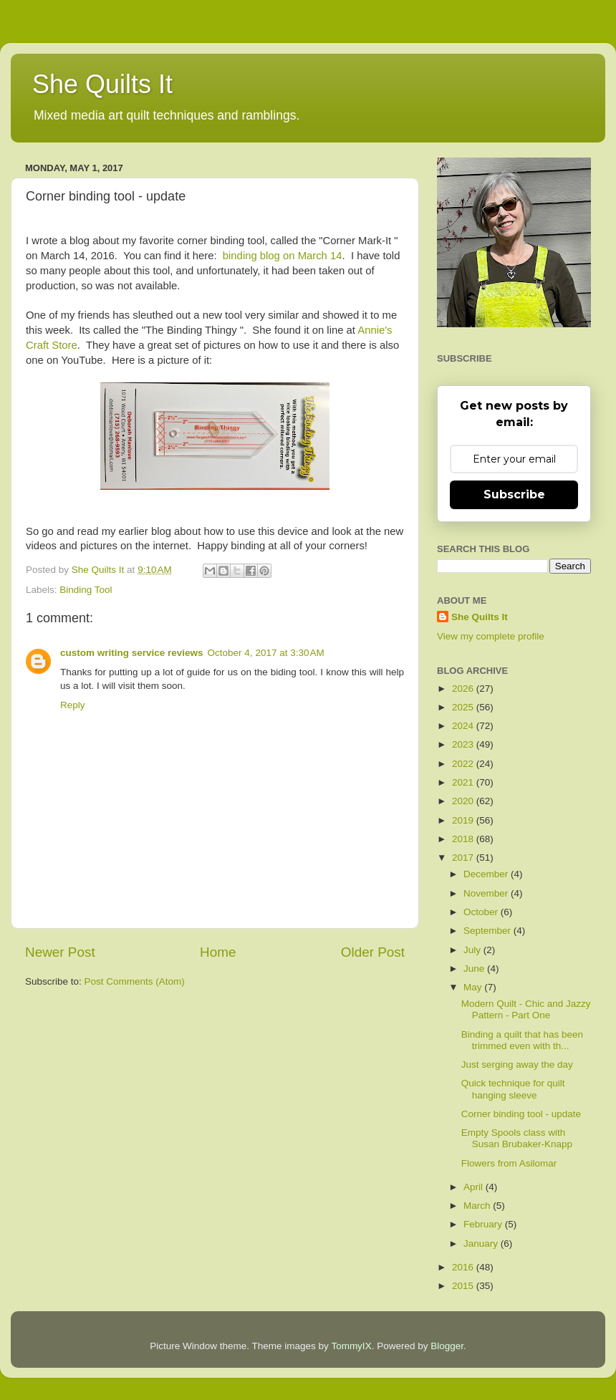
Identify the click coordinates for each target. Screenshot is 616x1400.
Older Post (373, 952)
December (487, 874)
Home (218, 952)
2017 (464, 857)
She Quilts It (102, 84)
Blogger (446, 1346)
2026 (464, 688)
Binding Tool (85, 589)
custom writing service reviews (131, 652)
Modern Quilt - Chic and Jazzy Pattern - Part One (526, 1009)
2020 (464, 801)
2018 (464, 839)
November (487, 893)
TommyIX (351, 1346)
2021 (464, 782)
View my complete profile (490, 636)
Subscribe (514, 494)
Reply (72, 705)
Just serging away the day (517, 1064)
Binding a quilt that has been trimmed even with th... (522, 1040)
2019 (464, 820)
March (478, 1205)
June (475, 968)
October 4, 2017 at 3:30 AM (266, 652)
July (473, 950)
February (484, 1224)
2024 (464, 725)
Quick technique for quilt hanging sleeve (513, 1089)
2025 (464, 707)
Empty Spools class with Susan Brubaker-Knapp (516, 1138)
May (473, 987)
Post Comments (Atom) (135, 981)
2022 (464, 763)
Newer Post (60, 952)
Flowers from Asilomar (509, 1163)
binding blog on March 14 (282, 255)
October (482, 912)
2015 (464, 1285)
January (482, 1243)
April (474, 1187)
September (488, 930)
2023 (464, 744)
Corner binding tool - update (521, 1114)
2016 (464, 1267)
